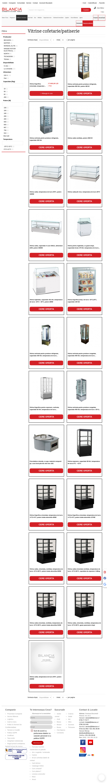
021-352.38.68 (94, 729)
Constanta (60, 733)
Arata (58, 40)
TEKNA (7, 59)
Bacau (59, 722)
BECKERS (8, 40)
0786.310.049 (83, 724)
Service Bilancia (12, 716)
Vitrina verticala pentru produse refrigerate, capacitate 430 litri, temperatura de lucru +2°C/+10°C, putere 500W (44, 356)
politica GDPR (39, 738)
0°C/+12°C (8, 149)
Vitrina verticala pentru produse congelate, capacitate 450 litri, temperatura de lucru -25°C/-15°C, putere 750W (82, 356)
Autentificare (92, 3)
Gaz (6, 78)
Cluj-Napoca (61, 730)
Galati (70, 716)
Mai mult (6, 136)
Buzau (59, 727)
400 (6, 119)
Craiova (70, 714)
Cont (84, 3)
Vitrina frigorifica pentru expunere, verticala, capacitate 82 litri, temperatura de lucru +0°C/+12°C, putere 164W (44, 410)
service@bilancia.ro (92, 726)
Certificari (10, 735)
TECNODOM (9, 56)
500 (6, 122)
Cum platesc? (36, 771)
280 (6, 116)
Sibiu (69, 722)
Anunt (34, 779)
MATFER (8, 43)
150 (6, 108)
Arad (58, 719)
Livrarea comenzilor (38, 774)
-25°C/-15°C (9, 146)
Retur (34, 777)
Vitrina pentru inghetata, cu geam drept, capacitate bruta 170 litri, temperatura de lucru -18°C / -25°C (83, 248)
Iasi (69, 719)
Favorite (101, 3)
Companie (12, 3)
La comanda (9, 69)
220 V (7, 75)
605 (6, 124)
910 (6, 133)
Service (28, 3)
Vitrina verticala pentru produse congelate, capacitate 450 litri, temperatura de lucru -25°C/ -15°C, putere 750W (83, 410)
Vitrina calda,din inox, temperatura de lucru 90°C (84, 192)
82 (6, 94)
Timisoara (71, 727)
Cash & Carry (11, 722)
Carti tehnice (36, 763)
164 (6, 110)
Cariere (4, 3)
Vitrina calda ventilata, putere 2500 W (80, 138)
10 (6, 89)
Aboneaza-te (37, 743)
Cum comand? (37, 768)
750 (6, 130)
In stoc (7, 66)
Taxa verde (11, 738)
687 (6, 127)
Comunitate (21, 3)
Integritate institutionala (15, 741)
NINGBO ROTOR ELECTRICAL (10, 50)
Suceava (71, 724)
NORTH (7, 53)
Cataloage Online (38, 766)
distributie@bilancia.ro (86, 733)
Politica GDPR (12, 733)
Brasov (59, 724)
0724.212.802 (83, 729)
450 (6, 97)
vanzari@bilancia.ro (92, 718)
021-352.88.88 (90, 735)
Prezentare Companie (14, 714)
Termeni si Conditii (13, 730)
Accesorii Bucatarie (45, 3)
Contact (35, 3)
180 (6, 113)
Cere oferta (84, 93)
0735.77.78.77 (84, 720)
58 (6, 91)
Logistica (10, 719)
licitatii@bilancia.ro (91, 722)
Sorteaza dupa (32, 40)
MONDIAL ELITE (11, 46)
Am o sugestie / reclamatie (41, 752)
